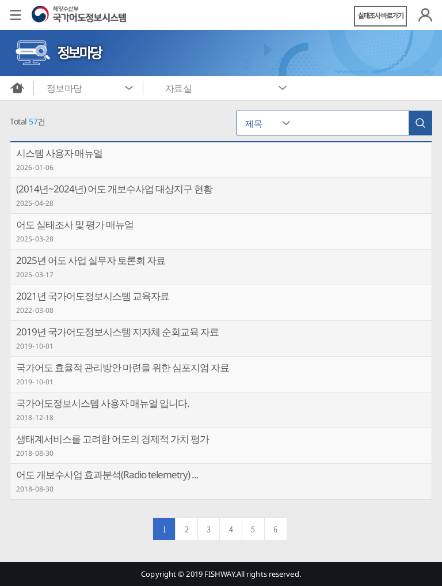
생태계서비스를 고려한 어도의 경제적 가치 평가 (112, 438)
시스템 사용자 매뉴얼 (59, 153)
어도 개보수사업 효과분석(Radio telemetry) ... (107, 474)
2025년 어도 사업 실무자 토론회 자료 (90, 260)
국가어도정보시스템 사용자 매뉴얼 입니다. (102, 403)
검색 (420, 123)
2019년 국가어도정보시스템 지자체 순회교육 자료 (117, 331)
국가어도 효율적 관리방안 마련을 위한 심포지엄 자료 (122, 367)
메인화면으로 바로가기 (17, 88)
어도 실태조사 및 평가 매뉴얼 (75, 224)
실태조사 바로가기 (380, 16)
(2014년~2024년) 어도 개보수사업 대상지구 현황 (114, 188)
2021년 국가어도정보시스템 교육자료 (92, 296)
